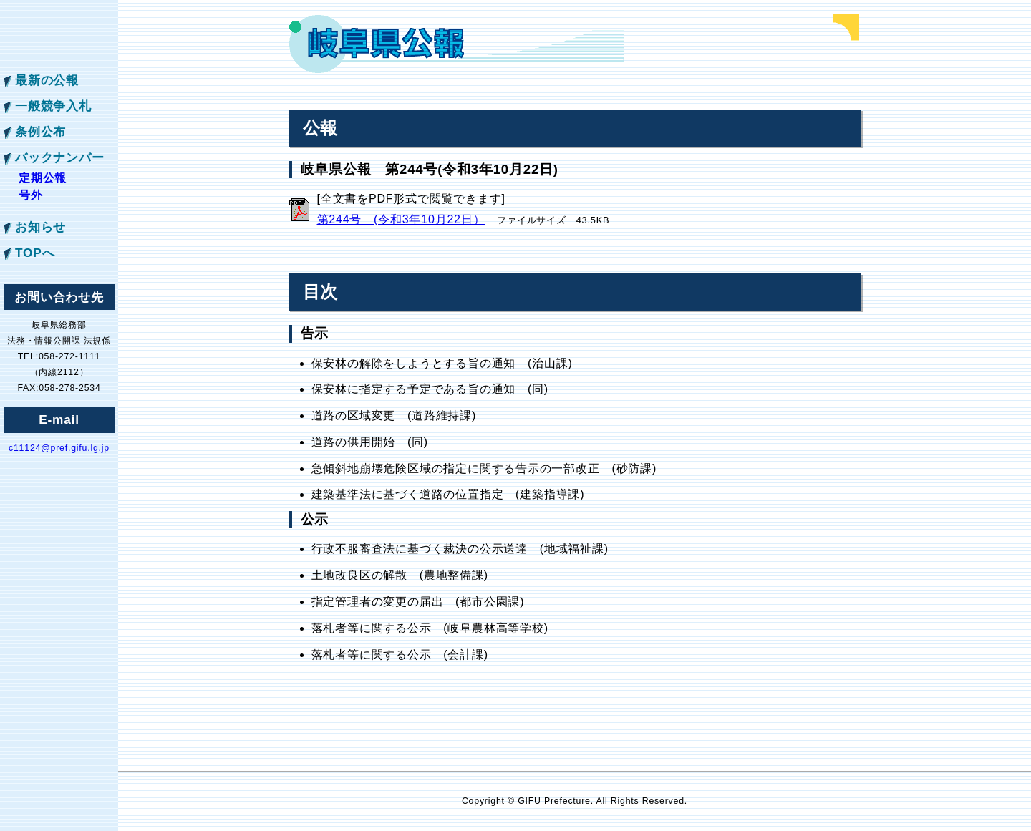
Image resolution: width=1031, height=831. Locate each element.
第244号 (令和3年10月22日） (401, 219)
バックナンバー (60, 157)
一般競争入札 (53, 106)
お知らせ (40, 227)
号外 (31, 195)
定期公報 (43, 178)
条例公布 (40, 132)
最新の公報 (47, 80)
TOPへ (34, 253)
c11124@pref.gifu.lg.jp (59, 448)
